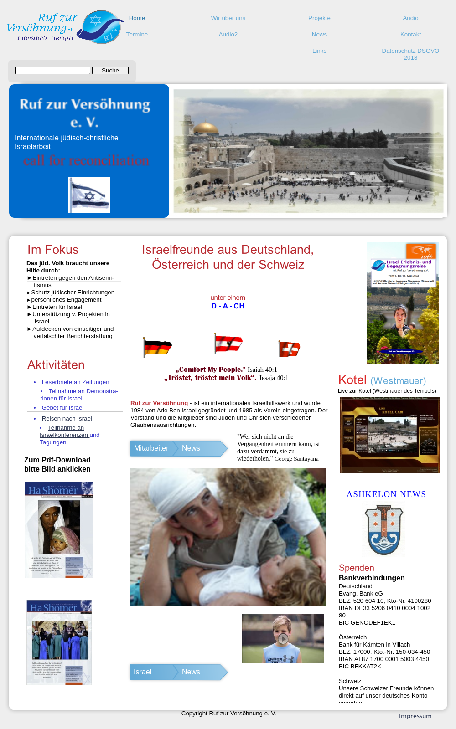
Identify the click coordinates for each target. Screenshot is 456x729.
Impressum (415, 716)
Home (137, 18)
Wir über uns (228, 18)
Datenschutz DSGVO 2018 (411, 53)
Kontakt (410, 34)
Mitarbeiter (151, 448)
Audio (410, 18)
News (319, 34)
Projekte (319, 18)
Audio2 (228, 34)
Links (319, 50)
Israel (142, 672)
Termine (137, 34)
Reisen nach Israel (67, 418)
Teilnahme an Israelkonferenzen (64, 431)
